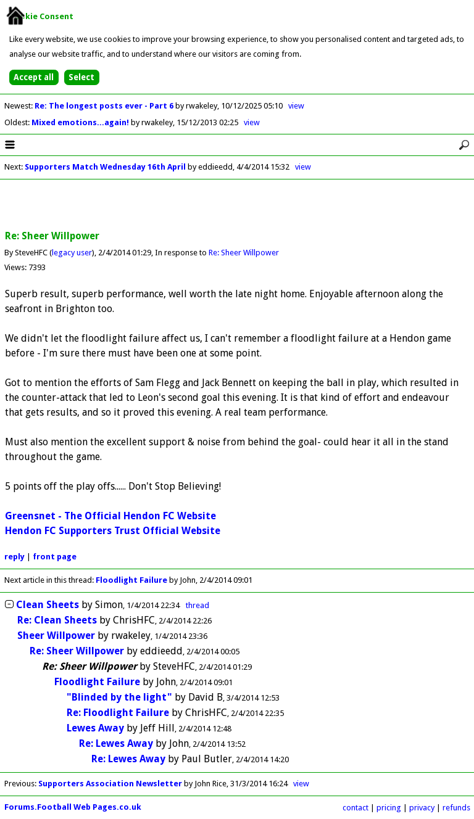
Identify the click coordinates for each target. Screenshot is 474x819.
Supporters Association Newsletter (110, 783)
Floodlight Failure (131, 580)
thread (197, 605)
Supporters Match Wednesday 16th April (105, 166)
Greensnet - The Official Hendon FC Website (110, 516)
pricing (388, 807)
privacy (421, 807)
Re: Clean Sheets (57, 620)
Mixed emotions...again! (81, 122)
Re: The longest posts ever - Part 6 (105, 105)
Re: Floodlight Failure (118, 712)
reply (14, 556)
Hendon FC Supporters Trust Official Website (112, 531)
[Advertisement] (237, 205)
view (296, 105)
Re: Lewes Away (116, 743)
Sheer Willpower (56, 635)
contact (355, 807)
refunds (456, 807)
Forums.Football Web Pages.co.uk (72, 807)
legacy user (72, 252)
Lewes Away (95, 728)
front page (55, 556)
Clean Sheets (47, 605)
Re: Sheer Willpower (244, 252)
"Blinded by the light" (119, 697)
